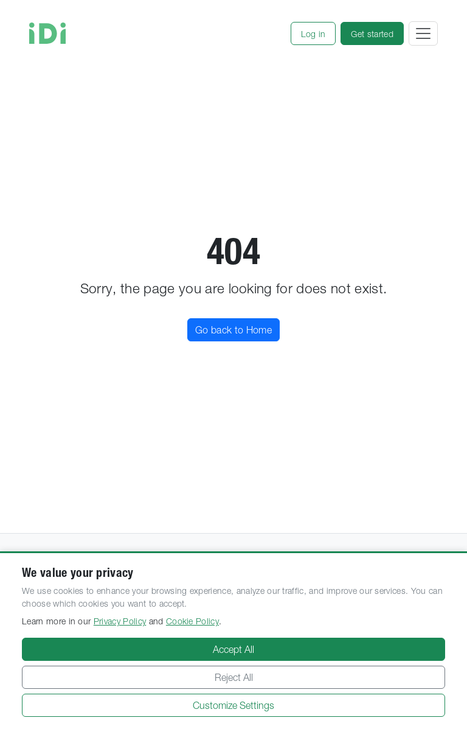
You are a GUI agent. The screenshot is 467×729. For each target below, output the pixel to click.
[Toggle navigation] (423, 33)
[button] (313, 33)
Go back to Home (233, 330)
